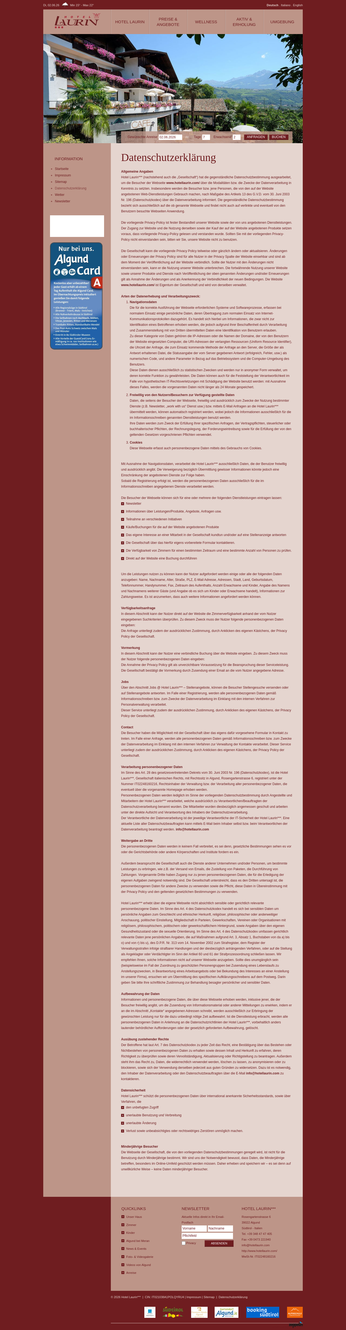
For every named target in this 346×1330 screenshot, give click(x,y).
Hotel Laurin (130, 21)
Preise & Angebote (168, 22)
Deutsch (272, 5)
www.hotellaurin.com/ (183, 183)
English (298, 5)
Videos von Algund (138, 1265)
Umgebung (282, 21)
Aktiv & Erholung (244, 22)
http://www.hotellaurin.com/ (259, 1250)
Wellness (206, 21)
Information (69, 158)
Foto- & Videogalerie (139, 1256)
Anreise (131, 1272)
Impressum (63, 175)
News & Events (136, 1248)
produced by (287, 1325)
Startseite (62, 169)
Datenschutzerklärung (70, 188)
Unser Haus (134, 1216)
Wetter (59, 195)
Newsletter (62, 201)
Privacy (191, 1243)
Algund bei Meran (137, 1240)
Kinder (130, 1232)
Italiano (285, 5)
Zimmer (131, 1225)
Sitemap (61, 182)
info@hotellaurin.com (192, 829)
